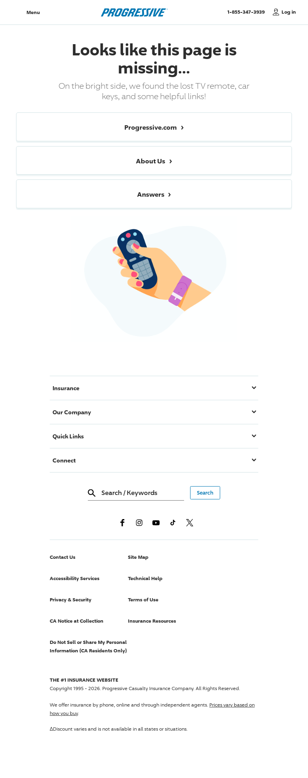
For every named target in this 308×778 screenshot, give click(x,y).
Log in (289, 12)
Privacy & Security (70, 600)
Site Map (138, 557)
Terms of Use (143, 600)
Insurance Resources (152, 621)
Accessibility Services (74, 578)
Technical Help (145, 578)
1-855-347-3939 (248, 11)
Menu (33, 12)
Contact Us (62, 557)
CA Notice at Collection (76, 621)
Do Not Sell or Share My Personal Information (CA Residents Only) (88, 646)
